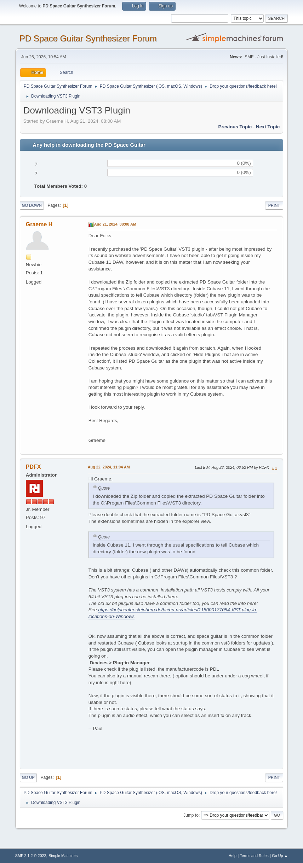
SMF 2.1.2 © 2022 (30, 855)
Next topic (268, 126)
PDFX (33, 467)
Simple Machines (63, 855)
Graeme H (39, 224)
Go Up (28, 777)
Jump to (191, 815)
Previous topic (235, 126)
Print (274, 205)
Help (232, 855)
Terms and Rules (254, 855)
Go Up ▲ (280, 855)
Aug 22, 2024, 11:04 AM (109, 467)
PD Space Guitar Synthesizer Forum (88, 38)
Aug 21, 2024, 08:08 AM (115, 224)
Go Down (32, 205)
